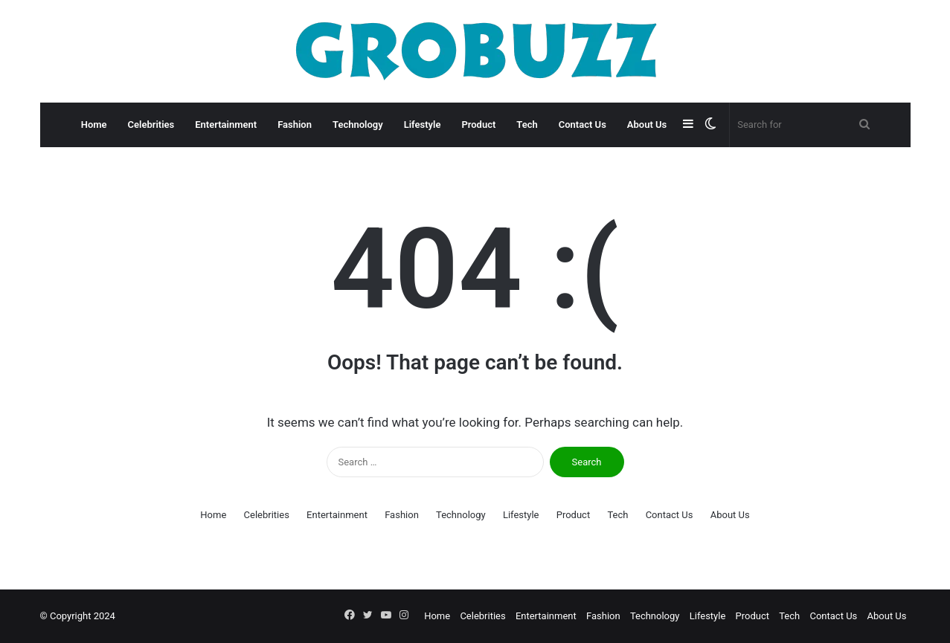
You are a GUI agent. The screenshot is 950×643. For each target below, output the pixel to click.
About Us (647, 124)
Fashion (294, 124)
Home (94, 124)
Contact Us (582, 124)
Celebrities (151, 124)
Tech (526, 124)
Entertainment (226, 124)
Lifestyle (422, 124)
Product (478, 124)
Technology (358, 124)
